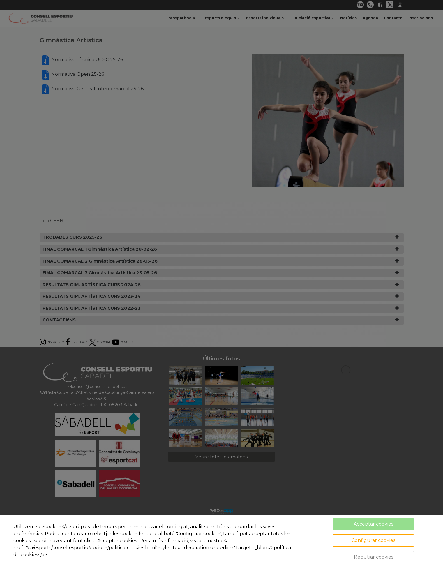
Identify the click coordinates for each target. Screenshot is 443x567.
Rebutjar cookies (373, 557)
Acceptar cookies (373, 524)
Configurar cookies (373, 540)
